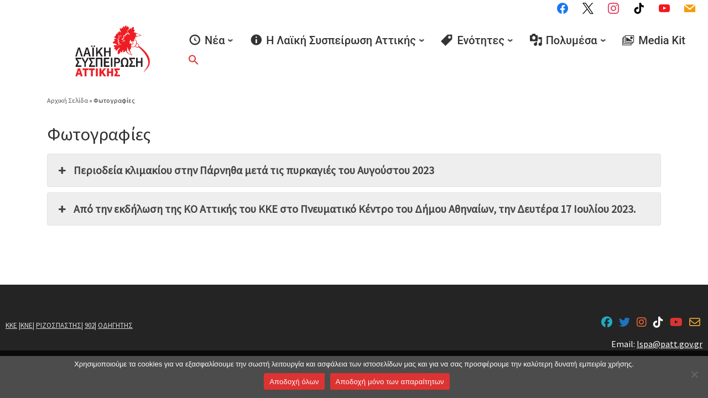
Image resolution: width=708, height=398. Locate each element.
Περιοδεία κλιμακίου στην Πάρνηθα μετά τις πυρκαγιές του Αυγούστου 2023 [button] (245, 170)
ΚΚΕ (11, 325)
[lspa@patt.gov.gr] (694, 322)
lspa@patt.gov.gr (669, 343)
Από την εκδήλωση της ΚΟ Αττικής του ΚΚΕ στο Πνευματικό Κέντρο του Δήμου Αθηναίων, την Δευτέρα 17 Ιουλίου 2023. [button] (346, 209)
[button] (193, 59)
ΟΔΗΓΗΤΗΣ (115, 325)
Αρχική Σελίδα (68, 100)
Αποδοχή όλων (294, 382)
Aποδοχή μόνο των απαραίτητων (390, 382)
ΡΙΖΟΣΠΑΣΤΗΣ (58, 325)
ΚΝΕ (26, 325)
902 (90, 325)
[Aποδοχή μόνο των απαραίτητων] (694, 374)
